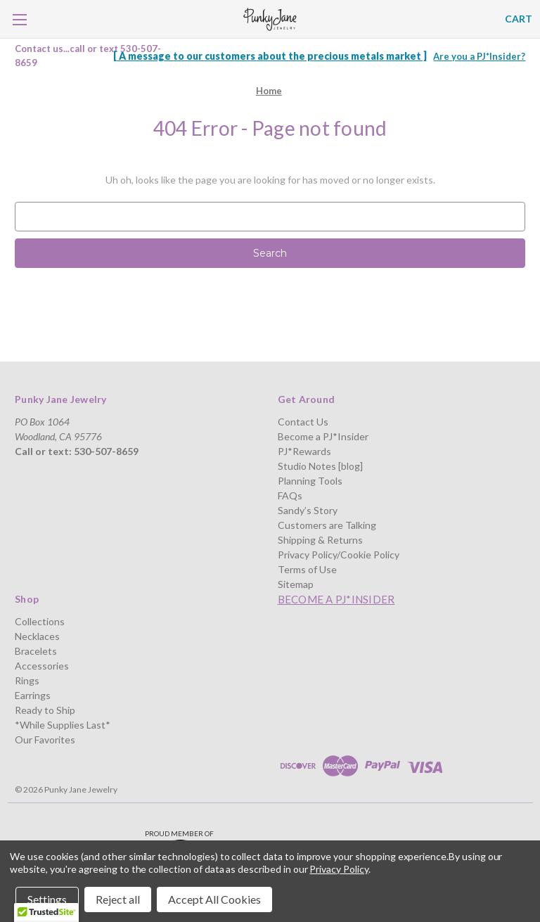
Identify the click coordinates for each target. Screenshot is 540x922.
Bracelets (36, 651)
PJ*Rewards (304, 451)
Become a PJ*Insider (323, 436)
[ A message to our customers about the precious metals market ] (270, 56)
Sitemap (296, 584)
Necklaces (37, 636)
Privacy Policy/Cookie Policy (338, 555)
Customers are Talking (327, 525)
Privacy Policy (338, 869)
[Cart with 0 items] (518, 18)
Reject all (118, 899)
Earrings (33, 695)
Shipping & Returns (320, 540)
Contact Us (303, 422)
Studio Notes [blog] (320, 466)
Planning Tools (310, 481)
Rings (27, 680)
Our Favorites (45, 739)
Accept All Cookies (214, 899)
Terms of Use (307, 569)
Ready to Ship (45, 710)
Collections (40, 621)
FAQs (290, 495)
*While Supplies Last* (62, 725)
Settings (47, 899)
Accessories (42, 666)
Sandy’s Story (308, 510)
